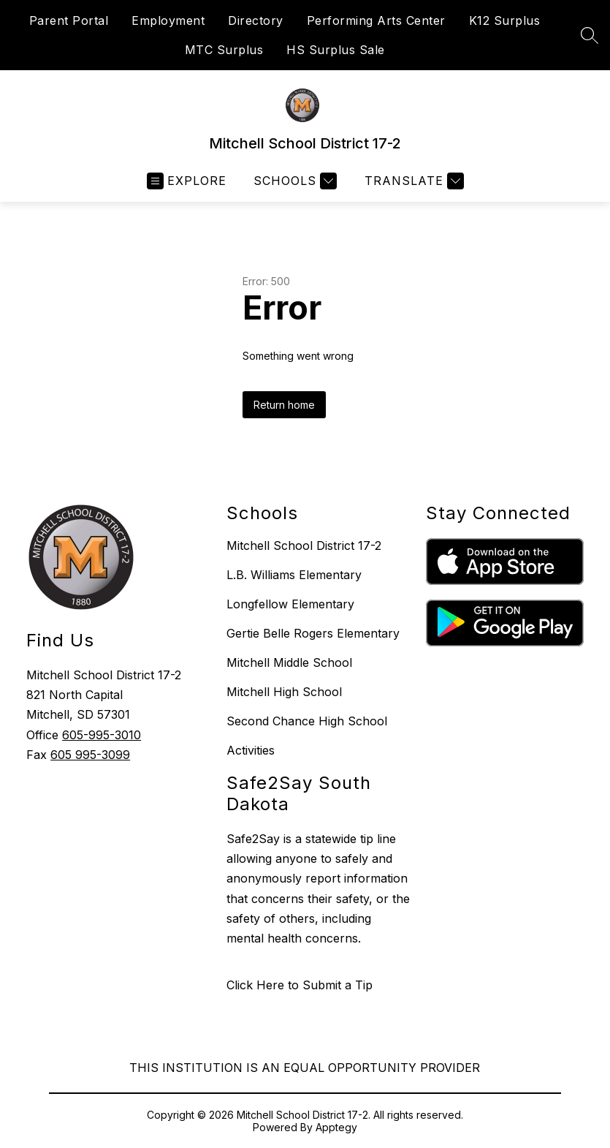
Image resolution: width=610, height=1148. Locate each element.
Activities (250, 750)
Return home (284, 405)
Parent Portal (69, 20)
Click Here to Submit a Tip (299, 985)
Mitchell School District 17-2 (303, 545)
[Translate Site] (412, 181)
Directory (255, 20)
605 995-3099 (90, 754)
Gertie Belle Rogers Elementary (313, 633)
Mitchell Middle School (289, 662)
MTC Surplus (224, 49)
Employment (168, 20)
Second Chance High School (306, 721)
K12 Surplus (505, 20)
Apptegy (336, 1127)
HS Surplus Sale (335, 49)
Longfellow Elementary (290, 604)
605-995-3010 (101, 735)
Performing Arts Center (376, 20)
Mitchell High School (284, 691)
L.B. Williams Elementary (294, 574)
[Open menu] (186, 181)
